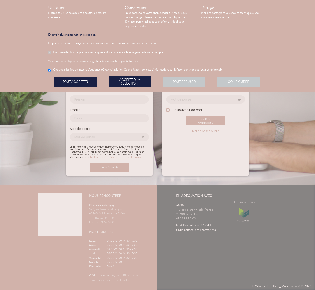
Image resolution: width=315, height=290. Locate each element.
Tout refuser (185, 81)
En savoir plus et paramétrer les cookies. (72, 35)
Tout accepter (75, 81)
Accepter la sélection (130, 81)
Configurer (239, 81)
